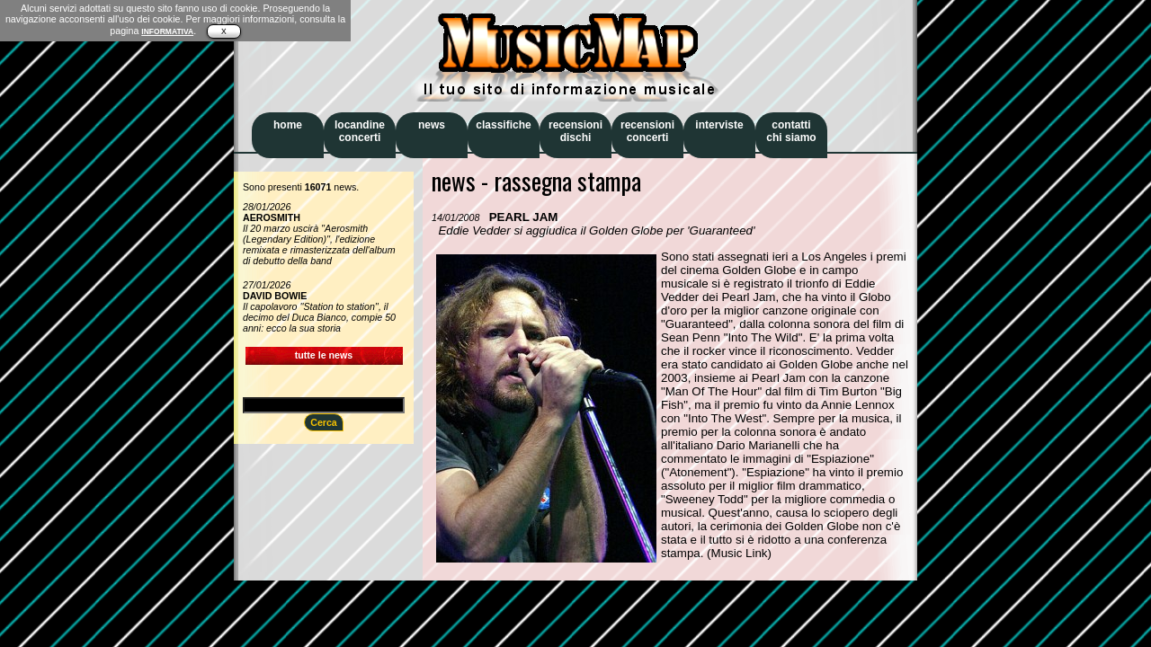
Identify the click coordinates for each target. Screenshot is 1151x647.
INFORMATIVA (167, 31)
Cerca (324, 422)
